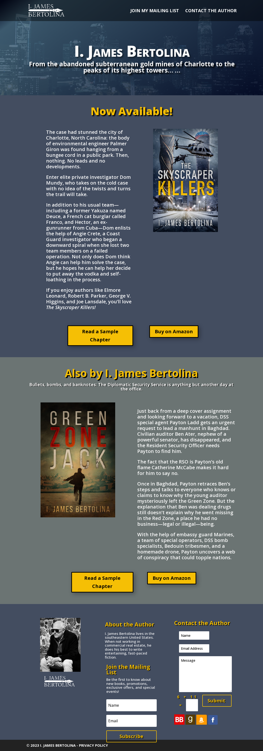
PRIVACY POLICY (93, 745)
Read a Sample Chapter (100, 335)
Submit (216, 700)
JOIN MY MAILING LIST (154, 11)
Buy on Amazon (174, 331)
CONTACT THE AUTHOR (211, 11)
